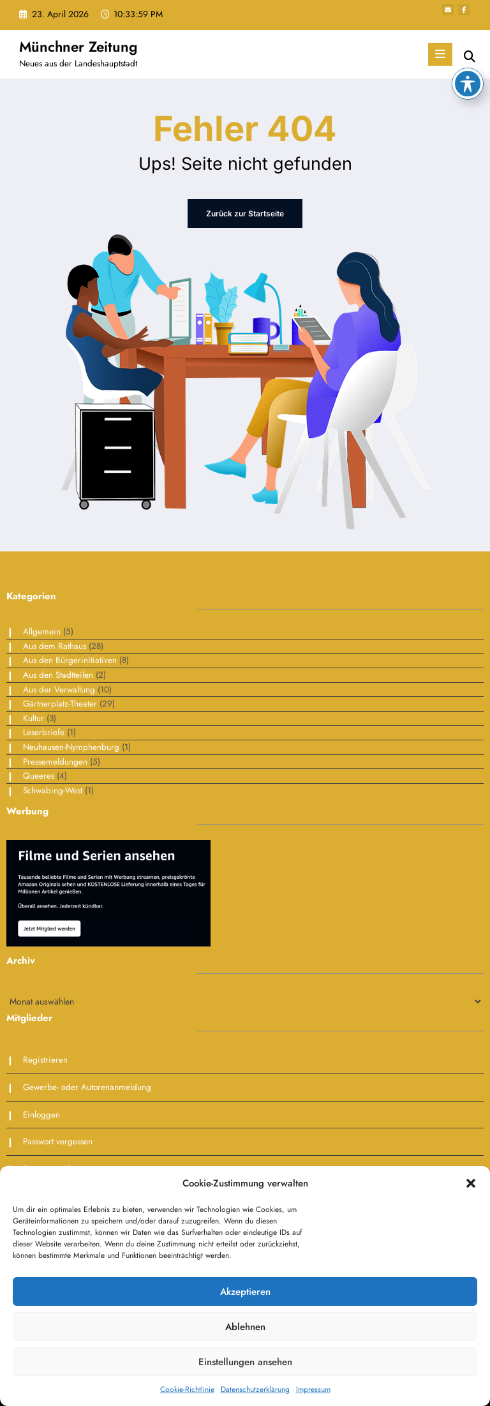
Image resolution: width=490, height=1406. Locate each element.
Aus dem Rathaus (54, 646)
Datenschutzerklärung (255, 1389)
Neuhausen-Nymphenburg (71, 747)
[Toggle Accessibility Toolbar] (467, 25)
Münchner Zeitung (78, 46)
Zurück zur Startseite (245, 213)
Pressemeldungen (55, 762)
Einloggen (41, 1115)
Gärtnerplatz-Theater (60, 704)
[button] (470, 1183)
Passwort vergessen (58, 1141)
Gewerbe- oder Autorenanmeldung (87, 1087)
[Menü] (440, 54)
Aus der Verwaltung (59, 690)
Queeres (38, 776)
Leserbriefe (43, 732)
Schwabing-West (52, 790)
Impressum (313, 1389)
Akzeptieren (245, 1292)
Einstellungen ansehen (245, 1362)
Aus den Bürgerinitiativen (70, 660)
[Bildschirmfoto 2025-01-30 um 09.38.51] (108, 893)
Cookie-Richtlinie (187, 1389)
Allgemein (42, 631)
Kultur (33, 718)
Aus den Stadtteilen (58, 675)
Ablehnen (245, 1327)
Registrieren (45, 1060)
